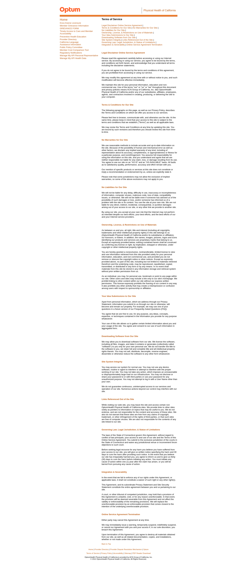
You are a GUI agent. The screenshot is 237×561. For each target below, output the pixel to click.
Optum (145, 549)
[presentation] (71, 47)
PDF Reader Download (141, 553)
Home (91, 549)
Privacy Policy (106, 553)
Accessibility (118, 553)
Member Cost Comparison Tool (74, 50)
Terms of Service (93, 553)
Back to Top (106, 544)
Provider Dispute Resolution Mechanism (126, 549)
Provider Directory (102, 549)
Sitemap (127, 553)
